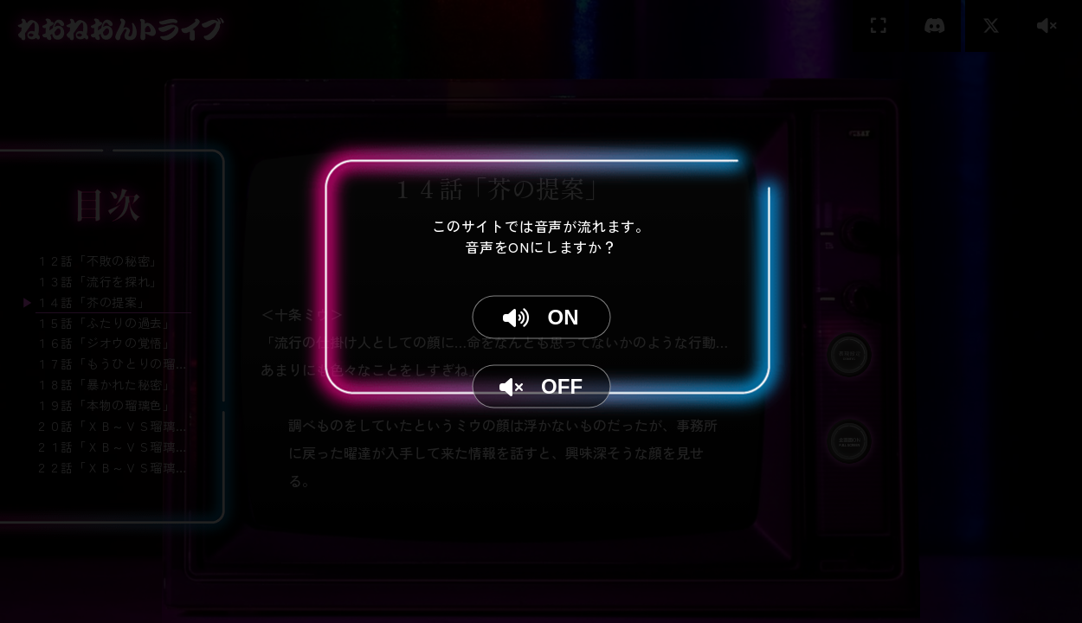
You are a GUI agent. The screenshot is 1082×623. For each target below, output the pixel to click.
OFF (541, 386)
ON (540, 317)
